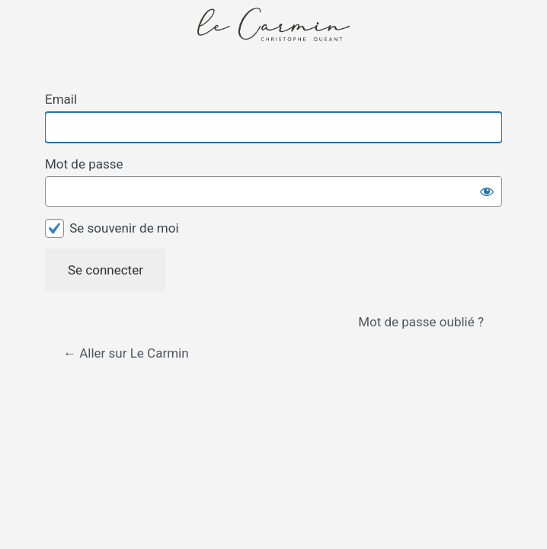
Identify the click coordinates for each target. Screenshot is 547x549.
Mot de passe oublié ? (421, 321)
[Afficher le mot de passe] (487, 191)
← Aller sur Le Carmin (126, 353)
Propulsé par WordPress (273, 40)
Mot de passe (84, 164)
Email (61, 99)
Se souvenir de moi (123, 228)
